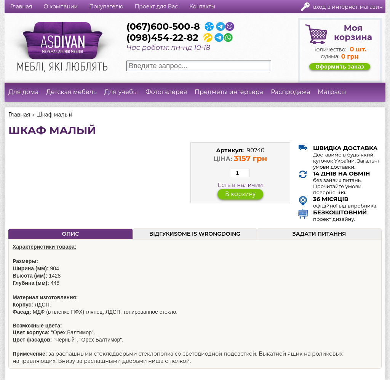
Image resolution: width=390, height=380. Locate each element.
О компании (60, 6)
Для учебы (121, 92)
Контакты (202, 6)
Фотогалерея (166, 92)
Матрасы (332, 92)
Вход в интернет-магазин (348, 6)
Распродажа (290, 92)
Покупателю (106, 6)
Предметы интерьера (229, 92)
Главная (21, 6)
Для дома (23, 92)
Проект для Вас (156, 6)
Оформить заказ (339, 66)
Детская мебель (71, 92)
